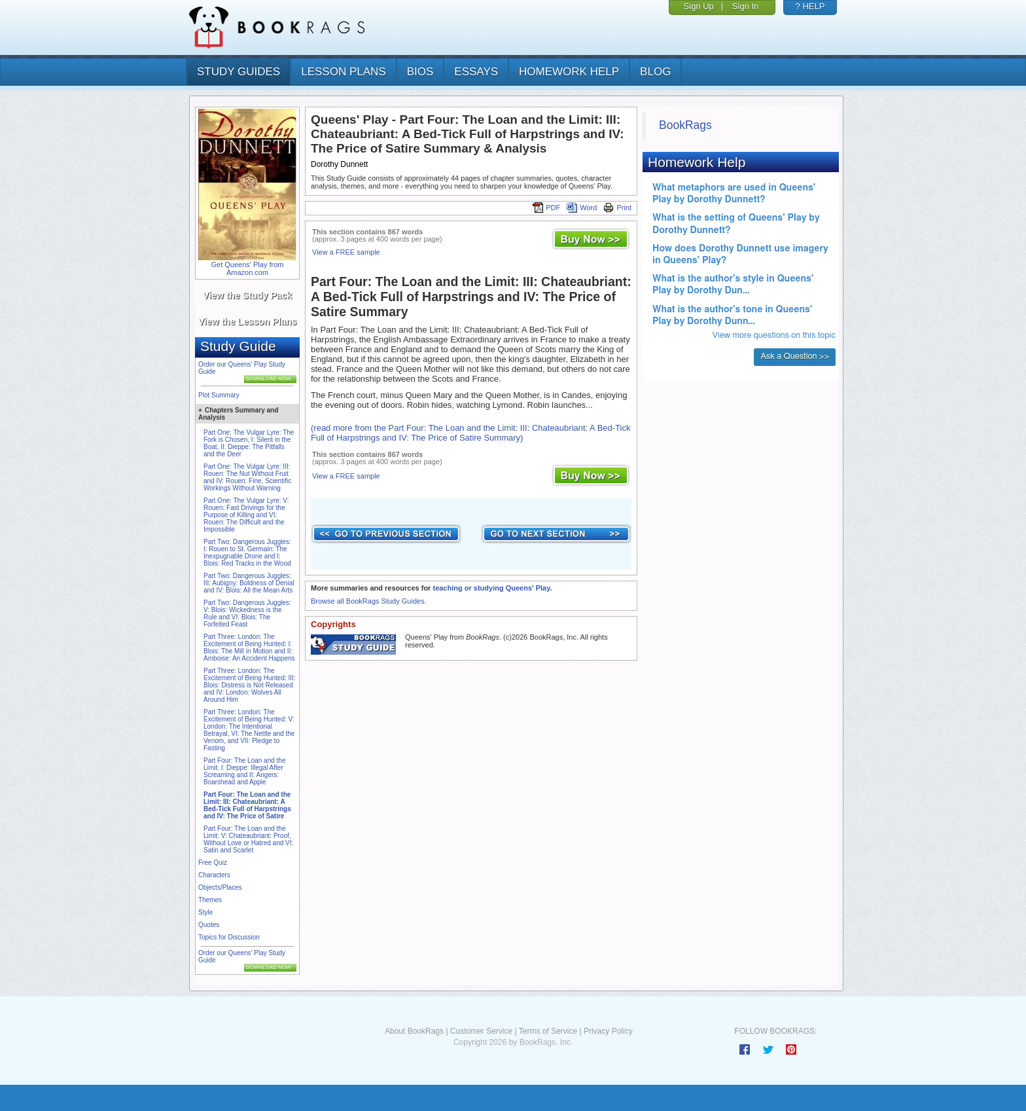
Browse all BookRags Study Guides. (369, 601)
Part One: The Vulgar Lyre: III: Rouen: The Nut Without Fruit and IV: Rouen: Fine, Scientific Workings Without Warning (247, 477)
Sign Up (699, 6)
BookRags (685, 125)
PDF (546, 207)
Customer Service (481, 1031)
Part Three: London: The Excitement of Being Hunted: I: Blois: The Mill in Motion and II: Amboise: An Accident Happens (249, 647)
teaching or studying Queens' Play (491, 588)
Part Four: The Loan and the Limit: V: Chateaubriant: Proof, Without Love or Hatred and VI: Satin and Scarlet (248, 839)
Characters (214, 875)
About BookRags (414, 1031)
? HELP (810, 6)
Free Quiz (212, 862)
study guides (238, 71)
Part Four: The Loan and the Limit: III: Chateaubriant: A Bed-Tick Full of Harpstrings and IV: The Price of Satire (247, 805)
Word (582, 207)
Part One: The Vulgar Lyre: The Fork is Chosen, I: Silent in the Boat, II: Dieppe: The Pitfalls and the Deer (248, 443)
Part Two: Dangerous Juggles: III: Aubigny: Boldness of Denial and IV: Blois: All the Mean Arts (248, 583)
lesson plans (343, 71)
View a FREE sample (346, 252)
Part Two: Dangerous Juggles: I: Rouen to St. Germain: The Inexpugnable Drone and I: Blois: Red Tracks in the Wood (247, 552)
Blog (655, 71)
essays (476, 71)
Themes (210, 899)
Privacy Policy (608, 1031)
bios (420, 71)
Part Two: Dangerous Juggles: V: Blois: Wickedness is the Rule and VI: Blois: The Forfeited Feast (247, 613)
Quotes (208, 924)
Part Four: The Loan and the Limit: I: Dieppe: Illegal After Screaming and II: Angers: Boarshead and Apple (244, 771)
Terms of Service (548, 1031)
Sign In (745, 6)
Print (617, 207)
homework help (569, 71)
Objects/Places (220, 887)
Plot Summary (218, 395)
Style (205, 912)
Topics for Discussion (229, 937)
